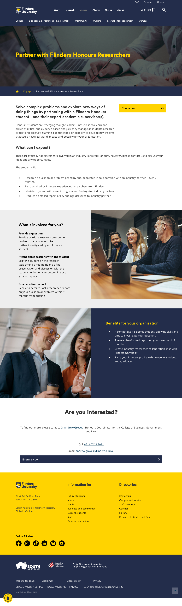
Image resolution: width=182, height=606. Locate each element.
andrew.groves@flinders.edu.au (95, 451)
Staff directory (127, 504)
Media (70, 504)
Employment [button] (64, 20)
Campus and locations (131, 500)
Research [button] (70, 10)
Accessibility (74, 580)
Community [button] (82, 20)
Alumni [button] (96, 10)
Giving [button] (108, 10)
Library (123, 512)
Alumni (71, 500)
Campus (143, 20)
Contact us (143, 108)
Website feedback (25, 580)
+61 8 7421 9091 (94, 444)
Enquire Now (91, 459)
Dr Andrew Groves (71, 427)
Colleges (123, 508)
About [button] (120, 10)
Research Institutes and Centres (136, 517)
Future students (76, 495)
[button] (148, 10)
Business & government (41, 20)
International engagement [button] (121, 20)
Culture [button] (98, 20)
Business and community (81, 508)
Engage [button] (83, 10)
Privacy (97, 580)
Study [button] (57, 10)
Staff (69, 517)
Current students (76, 512)
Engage (24, 91)
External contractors (78, 521)
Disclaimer (47, 580)
